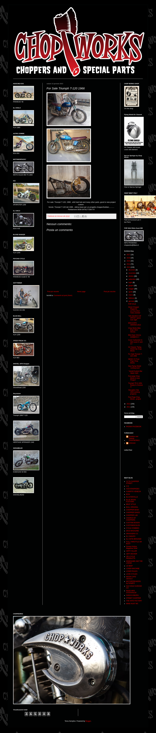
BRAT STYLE (131, 504)
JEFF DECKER (131, 554)
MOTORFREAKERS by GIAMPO (133, 582)
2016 (129, 258)
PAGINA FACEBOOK (133, 427)
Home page (81, 292)
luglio (131, 282)
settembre (132, 279)
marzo (131, 295)
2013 (129, 267)
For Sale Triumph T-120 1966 (135, 355)
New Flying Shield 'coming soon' (134, 367)
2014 (129, 264)
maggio (131, 289)
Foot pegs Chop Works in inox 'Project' (134, 378)
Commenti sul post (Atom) (63, 295)
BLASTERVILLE (132, 497)
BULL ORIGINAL (132, 507)
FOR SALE (132, 304)
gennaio (132, 301)
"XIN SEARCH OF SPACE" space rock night (134, 318)
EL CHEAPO (130, 536)
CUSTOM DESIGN (133, 523)
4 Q (127, 486)
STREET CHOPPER (133, 598)
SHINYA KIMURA (132, 595)
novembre (132, 273)
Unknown (132, 443)
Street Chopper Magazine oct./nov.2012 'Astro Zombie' (134, 310)
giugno (131, 285)
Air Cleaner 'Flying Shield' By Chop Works (135, 349)
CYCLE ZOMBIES (132, 528)
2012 (129, 404)
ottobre (131, 276)
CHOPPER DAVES (133, 512)
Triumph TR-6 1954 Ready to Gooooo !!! (135, 385)
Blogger (88, 721)
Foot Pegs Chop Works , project (134, 398)
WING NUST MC (132, 604)
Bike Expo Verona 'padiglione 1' (134, 336)
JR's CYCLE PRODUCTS (130, 557)
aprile (131, 292)
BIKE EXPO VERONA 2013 (134, 324)
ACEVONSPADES (132, 489)
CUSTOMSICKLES (133, 525)
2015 (129, 261)
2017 (129, 255)
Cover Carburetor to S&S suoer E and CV (135, 342)
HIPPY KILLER (131, 551)
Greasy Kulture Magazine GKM (131, 547)
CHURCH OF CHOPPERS (131, 519)
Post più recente (53, 292)
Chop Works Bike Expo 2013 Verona (134, 330)
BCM (128, 494)
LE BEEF (129, 566)
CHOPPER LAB (132, 515)
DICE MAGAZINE (132, 531)
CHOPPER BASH (132, 510)
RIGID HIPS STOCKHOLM (131, 592)
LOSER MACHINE (132, 568)
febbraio (132, 298)
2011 (129, 407)
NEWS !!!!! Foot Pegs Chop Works (133, 361)
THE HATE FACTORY (134, 601)
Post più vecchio (109, 292)
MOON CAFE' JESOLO (131, 578)
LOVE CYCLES (131, 574)
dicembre (132, 270)
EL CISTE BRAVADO (133, 539)
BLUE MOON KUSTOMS (131, 501)
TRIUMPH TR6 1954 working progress (134, 392)
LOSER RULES (131, 571)
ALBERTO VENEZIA (133, 491)
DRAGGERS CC (132, 534)
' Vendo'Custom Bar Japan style (135, 372)
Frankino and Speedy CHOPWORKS (134, 438)
